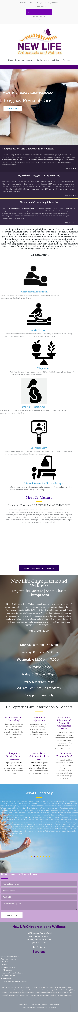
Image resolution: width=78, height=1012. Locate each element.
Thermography (6, 978)
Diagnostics (5, 964)
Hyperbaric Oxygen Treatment (12, 973)
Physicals (4, 962)
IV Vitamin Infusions (8, 976)
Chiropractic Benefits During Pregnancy (14, 756)
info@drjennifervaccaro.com (39, 939)
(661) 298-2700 (39, 942)
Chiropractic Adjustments (10, 956)
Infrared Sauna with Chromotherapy (14, 981)
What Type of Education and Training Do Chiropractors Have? (64, 723)
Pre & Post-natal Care (8, 967)
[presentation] (31, 856)
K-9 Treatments (6, 970)
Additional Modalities (8, 959)
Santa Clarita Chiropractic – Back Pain (39, 756)
